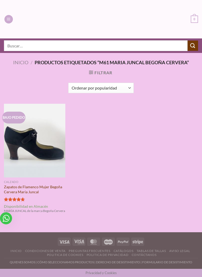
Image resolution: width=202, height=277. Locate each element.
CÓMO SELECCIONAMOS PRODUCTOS (65, 262)
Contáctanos (144, 255)
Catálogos (124, 251)
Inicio (20, 62)
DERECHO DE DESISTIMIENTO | (119, 262)
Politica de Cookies (65, 255)
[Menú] (8, 19)
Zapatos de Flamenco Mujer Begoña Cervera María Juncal (33, 189)
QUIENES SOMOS (22, 262)
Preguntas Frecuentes (89, 251)
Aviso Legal (179, 251)
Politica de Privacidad (107, 255)
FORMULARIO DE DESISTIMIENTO (167, 262)
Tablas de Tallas (151, 251)
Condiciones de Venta (45, 251)
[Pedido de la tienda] (101, 88)
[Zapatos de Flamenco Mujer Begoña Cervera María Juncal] (34, 140)
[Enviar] (193, 46)
